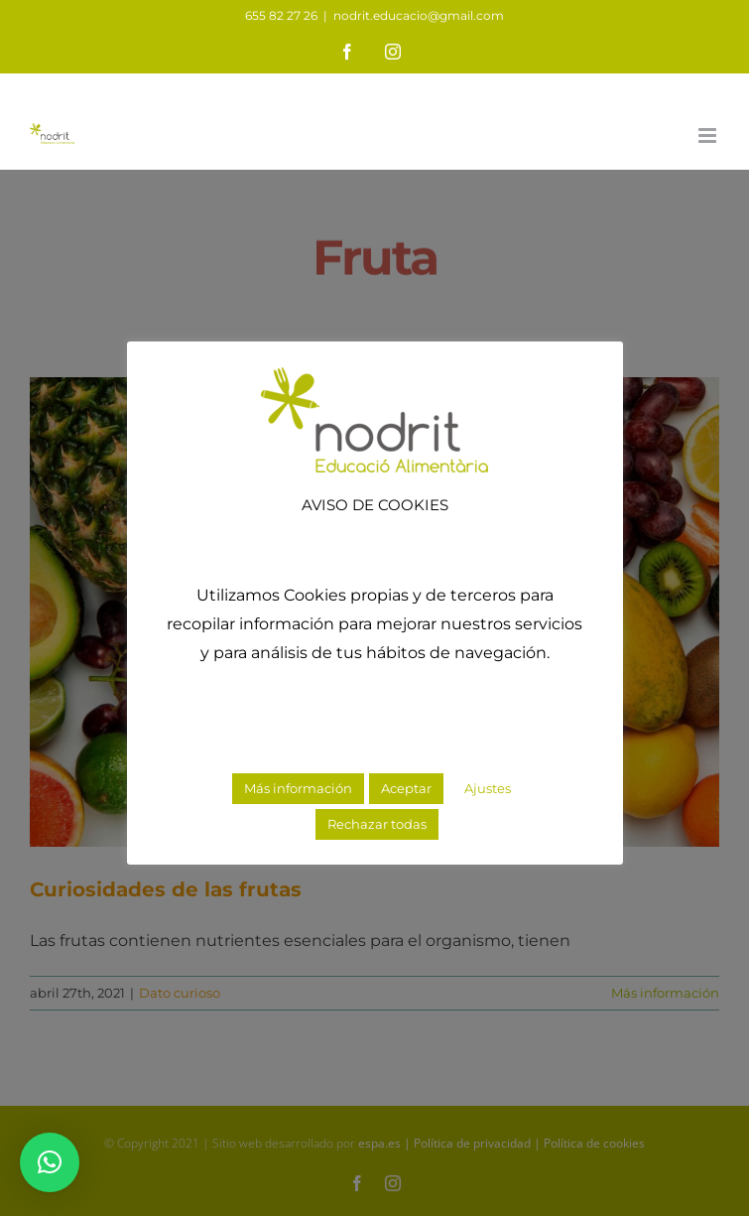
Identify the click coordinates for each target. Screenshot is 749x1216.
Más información (298, 788)
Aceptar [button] (406, 788)
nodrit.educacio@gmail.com (418, 15)
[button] (49, 1162)
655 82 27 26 (281, 15)
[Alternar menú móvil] (708, 135)
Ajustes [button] (487, 788)
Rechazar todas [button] (377, 824)
